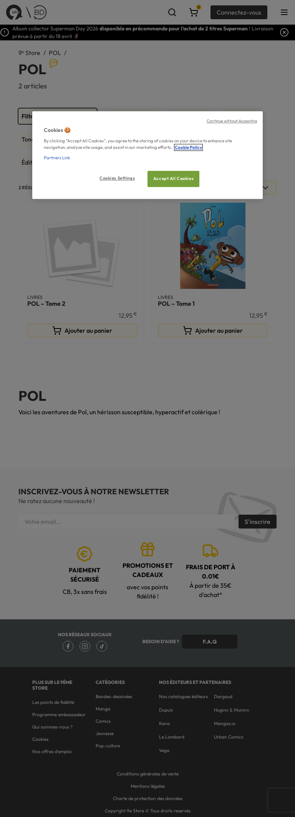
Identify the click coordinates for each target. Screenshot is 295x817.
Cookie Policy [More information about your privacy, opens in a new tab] (188, 147)
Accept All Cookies (173, 179)
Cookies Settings (117, 178)
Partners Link (57, 158)
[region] (147, 155)
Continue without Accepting (232, 120)
